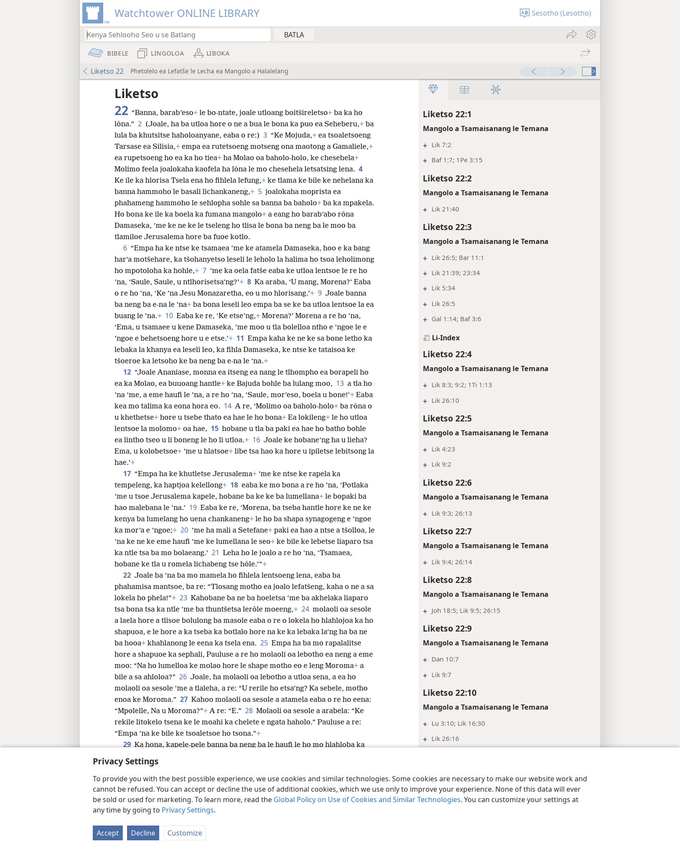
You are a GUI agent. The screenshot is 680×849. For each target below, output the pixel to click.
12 (127, 383)
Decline (143, 833)
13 (340, 394)
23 (192, 609)
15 (244, 439)
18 (234, 496)
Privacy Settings (188, 810)
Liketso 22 (103, 71)
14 (246, 417)
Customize (184, 833)
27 (273, 710)
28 (341, 722)
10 (271, 315)
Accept (108, 833)
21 (253, 564)
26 (255, 688)
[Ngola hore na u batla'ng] (173, 34)
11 (342, 338)
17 (127, 485)
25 (336, 654)
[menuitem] (590, 34)
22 (127, 586)
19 (193, 518)
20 (204, 541)
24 (331, 620)
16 (298, 451)
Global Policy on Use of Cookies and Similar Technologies (367, 799)
